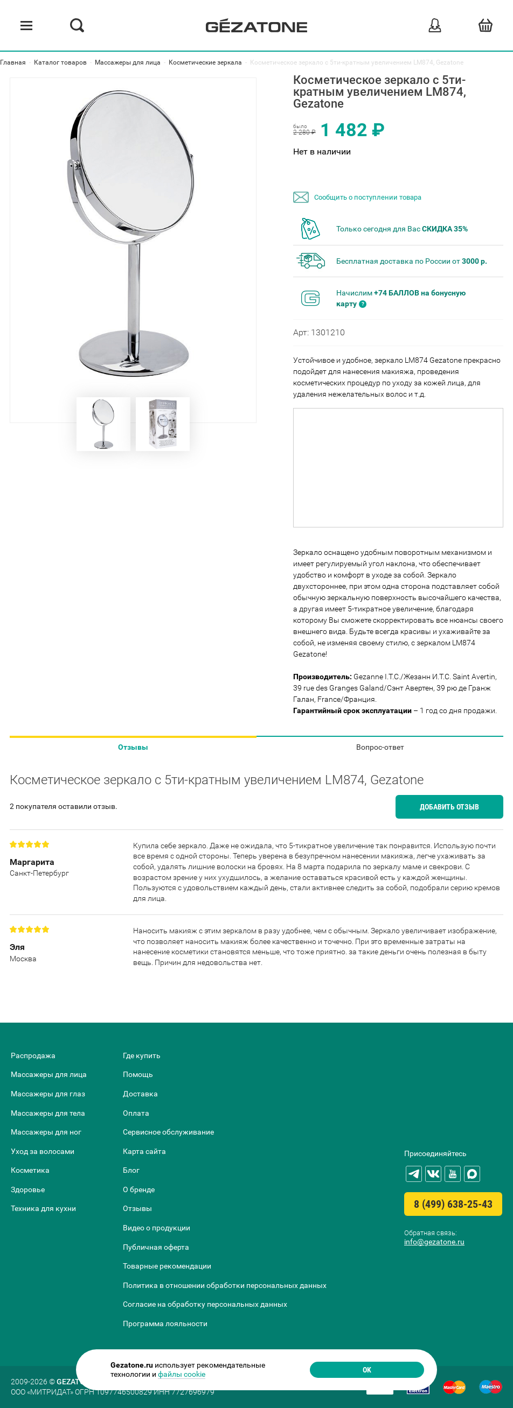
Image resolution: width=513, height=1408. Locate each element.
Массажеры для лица (49, 1074)
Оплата (136, 1113)
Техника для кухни (43, 1208)
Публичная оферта (156, 1247)
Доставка (140, 1093)
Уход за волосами (42, 1151)
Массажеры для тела (48, 1113)
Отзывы (133, 747)
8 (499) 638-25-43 (453, 1204)
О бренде (139, 1189)
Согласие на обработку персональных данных (205, 1304)
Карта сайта (144, 1151)
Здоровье (28, 1189)
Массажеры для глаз (48, 1093)
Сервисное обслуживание (168, 1132)
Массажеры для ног (46, 1132)
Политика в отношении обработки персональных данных (225, 1285)
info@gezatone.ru (434, 1241)
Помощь (138, 1074)
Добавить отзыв (449, 806)
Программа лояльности (165, 1323)
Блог (131, 1170)
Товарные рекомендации (167, 1266)
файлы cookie (181, 1374)
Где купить (142, 1055)
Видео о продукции (156, 1227)
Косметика (30, 1170)
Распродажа (33, 1055)
